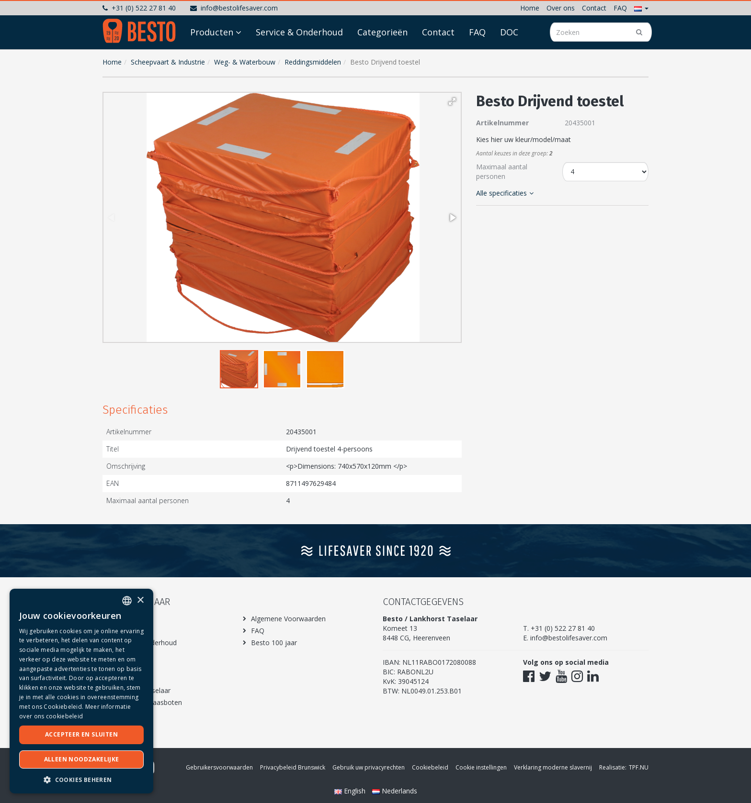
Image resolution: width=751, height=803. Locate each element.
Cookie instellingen (481, 767)
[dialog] (81, 691)
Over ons (560, 7)
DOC (509, 58)
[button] (641, 7)
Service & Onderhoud (299, 58)
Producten (211, 58)
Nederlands (394, 790)
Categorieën (382, 58)
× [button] (140, 600)
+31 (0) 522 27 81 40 (139, 7)
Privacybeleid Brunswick (292, 767)
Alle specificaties (505, 193)
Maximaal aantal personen (501, 171)
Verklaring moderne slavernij (553, 767)
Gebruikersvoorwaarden (219, 767)
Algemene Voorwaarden (288, 618)
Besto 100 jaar (274, 642)
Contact (594, 7)
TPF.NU (639, 767)
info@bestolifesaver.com (234, 7)
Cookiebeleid (430, 767)
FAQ (620, 7)
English (350, 790)
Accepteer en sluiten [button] (81, 734)
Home (529, 7)
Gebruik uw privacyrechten (368, 767)
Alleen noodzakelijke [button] (81, 759)
